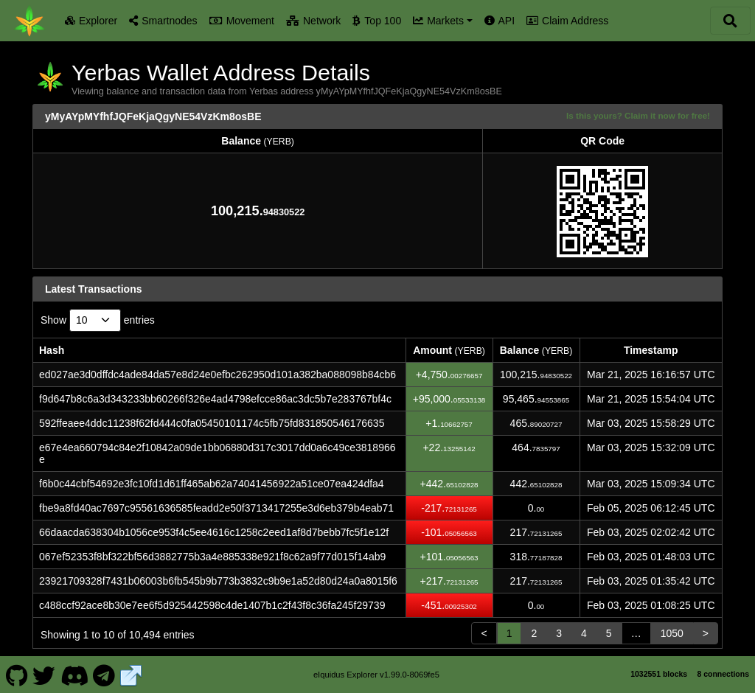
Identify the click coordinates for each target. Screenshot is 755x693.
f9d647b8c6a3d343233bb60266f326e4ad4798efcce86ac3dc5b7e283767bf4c (215, 399)
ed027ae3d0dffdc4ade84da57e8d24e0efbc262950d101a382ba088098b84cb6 (217, 374)
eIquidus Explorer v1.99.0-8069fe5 (376, 674)
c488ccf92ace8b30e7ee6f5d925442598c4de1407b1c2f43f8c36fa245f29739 (212, 605)
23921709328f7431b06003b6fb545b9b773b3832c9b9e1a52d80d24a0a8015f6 (218, 581)
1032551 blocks (658, 673)
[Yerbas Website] (131, 674)
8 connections (723, 673)
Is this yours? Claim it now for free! (638, 115)
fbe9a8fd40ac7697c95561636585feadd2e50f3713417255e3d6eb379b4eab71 (216, 508)
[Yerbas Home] (29, 20)
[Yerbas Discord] (74, 674)
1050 (672, 633)
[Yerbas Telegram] (104, 674)
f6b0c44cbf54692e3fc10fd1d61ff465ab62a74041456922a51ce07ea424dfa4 (211, 484)
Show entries (98, 320)
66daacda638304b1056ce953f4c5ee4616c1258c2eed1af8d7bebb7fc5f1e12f (214, 532)
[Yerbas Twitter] (44, 674)
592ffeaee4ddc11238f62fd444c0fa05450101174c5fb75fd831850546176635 (211, 423)
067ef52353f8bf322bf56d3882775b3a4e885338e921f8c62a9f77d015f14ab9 (212, 557)
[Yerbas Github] (16, 674)
